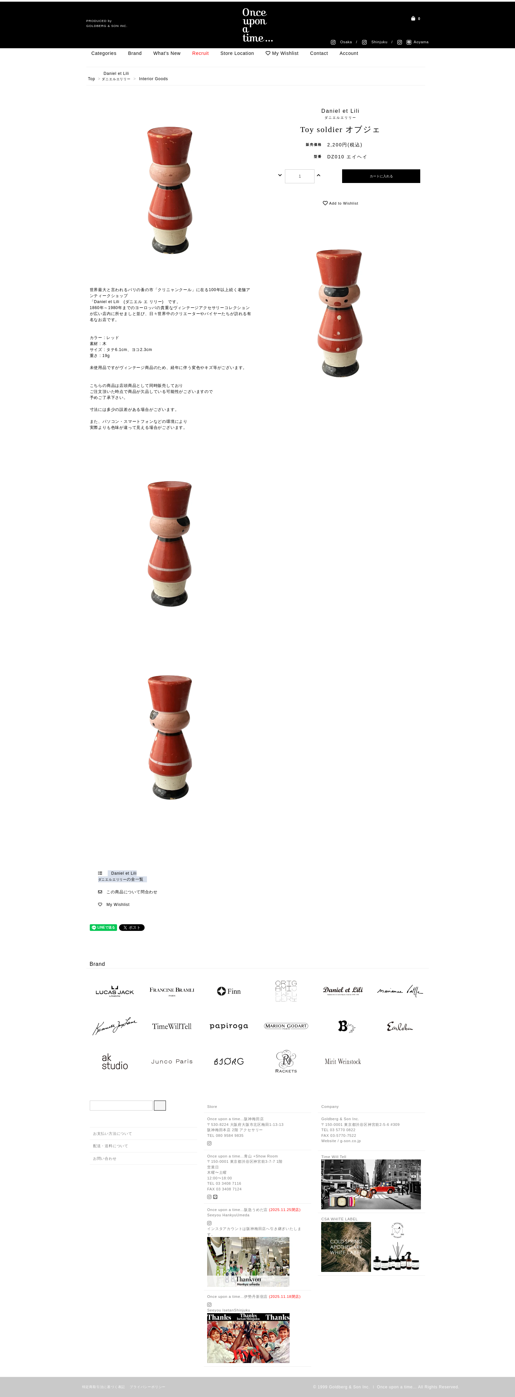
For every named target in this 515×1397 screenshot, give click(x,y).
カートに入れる (381, 176)
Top (91, 79)
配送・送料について (110, 1146)
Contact (319, 53)
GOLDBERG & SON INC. (107, 26)
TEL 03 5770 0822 (338, 1130)
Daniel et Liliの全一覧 (121, 876)
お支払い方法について (112, 1133)
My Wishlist (282, 53)
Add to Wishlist (340, 203)
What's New (167, 53)
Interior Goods (153, 79)
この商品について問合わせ (132, 892)
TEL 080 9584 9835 (225, 1135)
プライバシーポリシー (148, 1387)
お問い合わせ (105, 1158)
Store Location (237, 53)
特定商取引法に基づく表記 (103, 1387)
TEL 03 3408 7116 (224, 1183)
